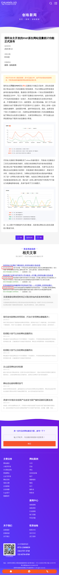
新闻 (28, 19)
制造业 (31, 493)
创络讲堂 (32, 508)
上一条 (19, 237)
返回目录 (29, 237)
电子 (30, 476)
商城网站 (6, 473)
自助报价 (6, 530)
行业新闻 (32, 511)
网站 (24, 86)
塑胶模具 (32, 479)
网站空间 (6, 479)
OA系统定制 (7, 470)
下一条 (39, 237)
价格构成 (6, 533)
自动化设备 (33, 473)
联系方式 (32, 530)
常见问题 (32, 518)
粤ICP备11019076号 (50, 563)
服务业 (31, 489)
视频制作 (6, 496)
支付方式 (32, 533)
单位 (30, 470)
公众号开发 (7, 476)
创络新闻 (36, 19)
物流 (30, 483)
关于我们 (6, 536)
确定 (29, 464)
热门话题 (32, 514)
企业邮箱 (6, 486)
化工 (30, 486)
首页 (21, 19)
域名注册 (6, 483)
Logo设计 (6, 493)
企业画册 (6, 489)
